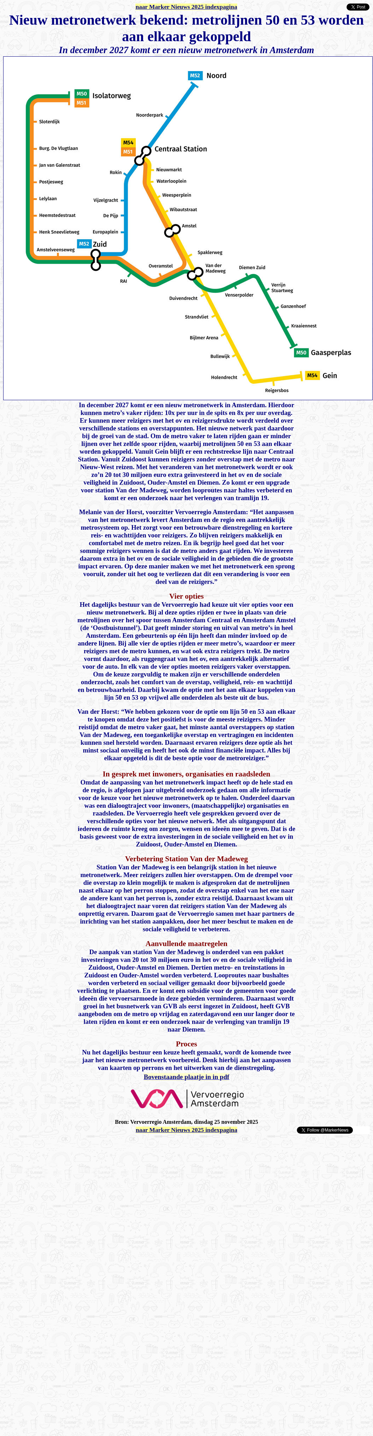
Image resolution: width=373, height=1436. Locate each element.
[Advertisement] (85, 1144)
